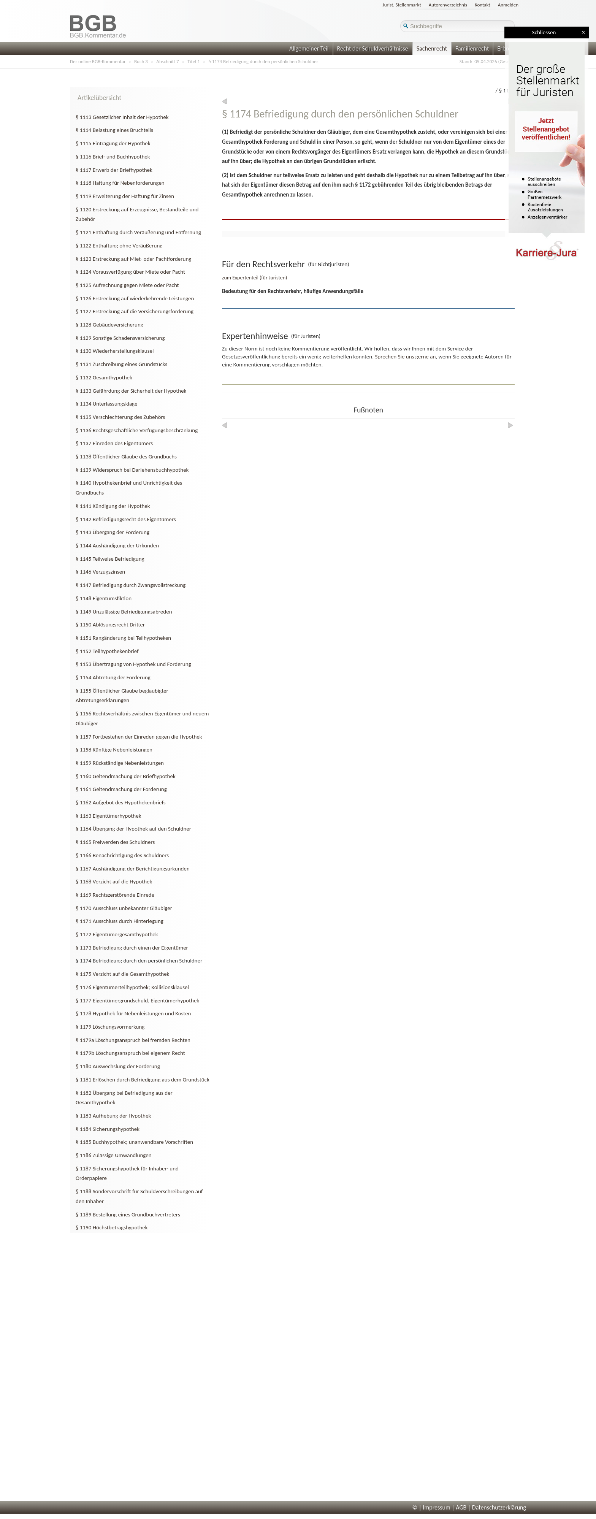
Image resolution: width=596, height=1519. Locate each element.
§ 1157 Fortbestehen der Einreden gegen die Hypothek (139, 736)
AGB (461, 1507)
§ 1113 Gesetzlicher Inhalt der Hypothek (122, 117)
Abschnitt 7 (167, 61)
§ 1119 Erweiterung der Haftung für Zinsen (125, 196)
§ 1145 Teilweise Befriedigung (110, 558)
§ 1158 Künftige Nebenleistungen (114, 749)
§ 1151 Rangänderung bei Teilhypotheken (123, 637)
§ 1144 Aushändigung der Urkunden (117, 545)
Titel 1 (193, 61)
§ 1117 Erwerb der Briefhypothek (114, 169)
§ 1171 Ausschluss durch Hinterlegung (119, 921)
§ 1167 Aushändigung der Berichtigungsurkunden (133, 868)
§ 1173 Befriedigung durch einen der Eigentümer (132, 947)
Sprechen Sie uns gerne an (405, 356)
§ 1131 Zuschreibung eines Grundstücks (121, 364)
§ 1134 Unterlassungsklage (106, 403)
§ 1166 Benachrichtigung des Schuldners (122, 855)
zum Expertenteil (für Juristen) (254, 277)
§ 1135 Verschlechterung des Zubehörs (120, 417)
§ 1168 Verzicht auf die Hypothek (114, 881)
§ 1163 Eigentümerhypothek (108, 815)
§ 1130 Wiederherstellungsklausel (115, 350)
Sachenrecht (432, 48)
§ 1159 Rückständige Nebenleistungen (120, 763)
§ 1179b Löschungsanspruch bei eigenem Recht (130, 1053)
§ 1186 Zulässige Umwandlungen (114, 1155)
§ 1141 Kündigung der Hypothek (113, 506)
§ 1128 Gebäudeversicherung (109, 324)
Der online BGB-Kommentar (97, 61)
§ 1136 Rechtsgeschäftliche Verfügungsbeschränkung (137, 430)
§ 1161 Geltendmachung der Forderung (121, 789)
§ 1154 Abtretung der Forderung (113, 677)
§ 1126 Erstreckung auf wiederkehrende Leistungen (135, 298)
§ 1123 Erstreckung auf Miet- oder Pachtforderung (133, 258)
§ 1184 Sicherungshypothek (107, 1129)
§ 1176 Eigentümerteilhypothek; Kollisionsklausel (132, 987)
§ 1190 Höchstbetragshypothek (112, 1227)
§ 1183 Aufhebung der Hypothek (113, 1115)
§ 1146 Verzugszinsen (100, 571)
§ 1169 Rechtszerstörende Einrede (115, 894)
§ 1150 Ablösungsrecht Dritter (110, 624)
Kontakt (482, 5)
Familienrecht (472, 48)
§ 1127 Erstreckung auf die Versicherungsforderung (134, 311)
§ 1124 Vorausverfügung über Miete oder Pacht (130, 271)
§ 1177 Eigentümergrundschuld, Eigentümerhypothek (137, 1000)
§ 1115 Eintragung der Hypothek (113, 143)
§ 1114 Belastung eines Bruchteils (114, 130)
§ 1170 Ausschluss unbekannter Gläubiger (124, 908)
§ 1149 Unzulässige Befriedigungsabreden (124, 611)
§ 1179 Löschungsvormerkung (110, 1026)
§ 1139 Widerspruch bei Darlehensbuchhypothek (132, 469)
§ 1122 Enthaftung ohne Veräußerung (119, 245)
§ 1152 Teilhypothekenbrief (107, 651)
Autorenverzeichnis (448, 5)
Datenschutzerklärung (499, 1507)
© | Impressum (431, 1507)
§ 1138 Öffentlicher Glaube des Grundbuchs (126, 456)
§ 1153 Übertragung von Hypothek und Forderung (133, 664)
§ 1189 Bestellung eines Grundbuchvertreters (128, 1214)
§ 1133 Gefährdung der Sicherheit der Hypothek (131, 390)
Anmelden (508, 5)
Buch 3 (141, 61)
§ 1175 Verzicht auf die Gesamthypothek (122, 973)
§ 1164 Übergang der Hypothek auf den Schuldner (133, 828)
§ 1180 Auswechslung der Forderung (118, 1066)
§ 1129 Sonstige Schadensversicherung (120, 338)
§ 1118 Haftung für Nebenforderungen (120, 182)
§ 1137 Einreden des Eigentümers (114, 443)
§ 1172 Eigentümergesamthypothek (117, 934)
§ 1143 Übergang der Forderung (112, 532)
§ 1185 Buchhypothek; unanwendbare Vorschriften (134, 1141)
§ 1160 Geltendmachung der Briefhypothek (126, 776)
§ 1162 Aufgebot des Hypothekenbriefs (121, 802)
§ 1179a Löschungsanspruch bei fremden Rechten (133, 1040)
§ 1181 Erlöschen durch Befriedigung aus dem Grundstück (142, 1079)
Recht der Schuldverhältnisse (372, 48)
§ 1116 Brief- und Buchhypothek (113, 156)
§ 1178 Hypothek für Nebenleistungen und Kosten (133, 1013)
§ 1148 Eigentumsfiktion (104, 598)
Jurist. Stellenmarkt (402, 5)
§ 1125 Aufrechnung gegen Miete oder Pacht (127, 285)
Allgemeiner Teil (309, 48)
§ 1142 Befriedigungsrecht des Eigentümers (126, 519)
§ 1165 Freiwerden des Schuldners (115, 842)
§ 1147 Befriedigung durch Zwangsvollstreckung (130, 585)
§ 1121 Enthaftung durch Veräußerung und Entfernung (138, 232)
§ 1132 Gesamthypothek (104, 377)
